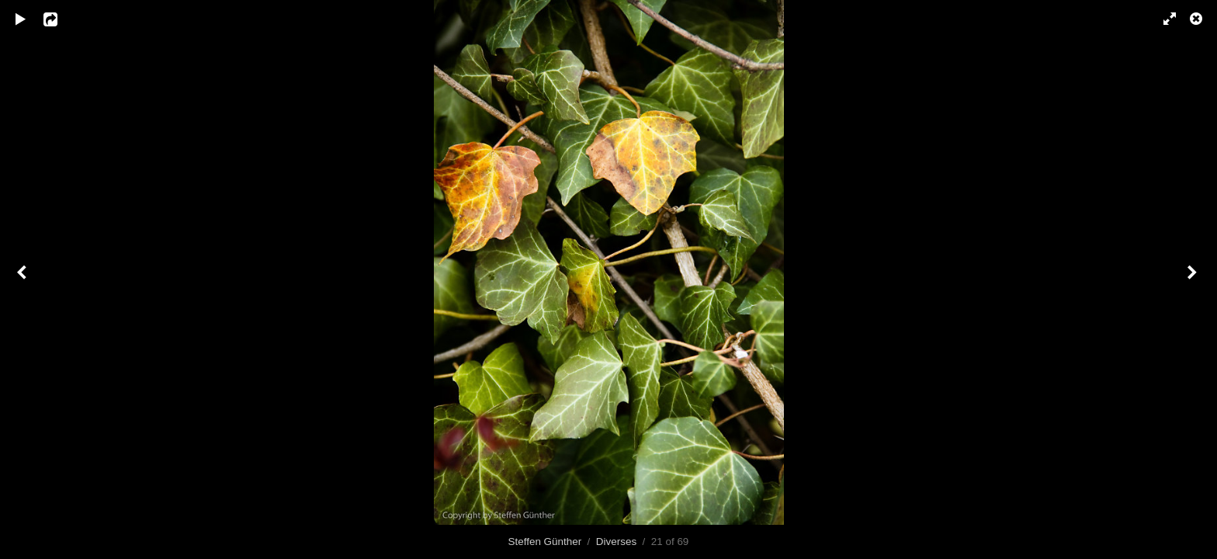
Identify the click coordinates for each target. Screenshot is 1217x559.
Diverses (616, 541)
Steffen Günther (545, 541)
